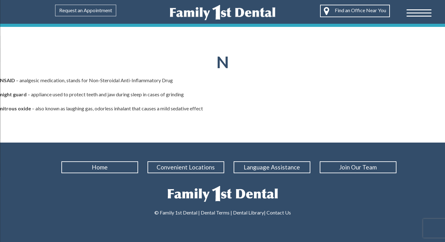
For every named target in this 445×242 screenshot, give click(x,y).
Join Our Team (358, 167)
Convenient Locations (186, 167)
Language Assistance (272, 167)
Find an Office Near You (355, 11)
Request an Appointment (85, 10)
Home (100, 167)
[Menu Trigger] (419, 12)
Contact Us (278, 212)
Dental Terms (215, 212)
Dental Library (248, 212)
